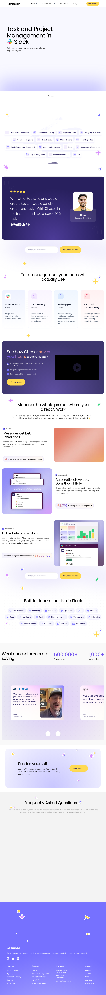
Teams (34, 970)
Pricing (75, 3)
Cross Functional (39, 977)
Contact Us (89, 983)
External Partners (39, 983)
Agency (10, 973)
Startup (10, 980)
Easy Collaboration (63, 981)
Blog (87, 977)
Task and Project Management (62, 971)
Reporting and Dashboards (61, 976)
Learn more (53, 162)
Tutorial (88, 973)
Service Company (14, 977)
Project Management (40, 973)
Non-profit (11, 983)
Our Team (89, 980)
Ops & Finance (38, 980)
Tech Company (13, 970)
